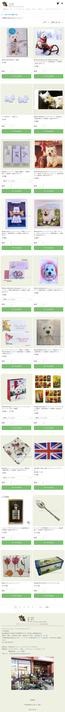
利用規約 (32, 700)
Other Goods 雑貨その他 (11, 14)
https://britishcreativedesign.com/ (20, 653)
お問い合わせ (33, 709)
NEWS (32, 638)
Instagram (45, 638)
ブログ (39, 638)
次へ (41, 607)
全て (2, 14)
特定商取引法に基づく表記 (33, 704)
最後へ (48, 607)
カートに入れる (16, 76)
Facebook (52, 638)
